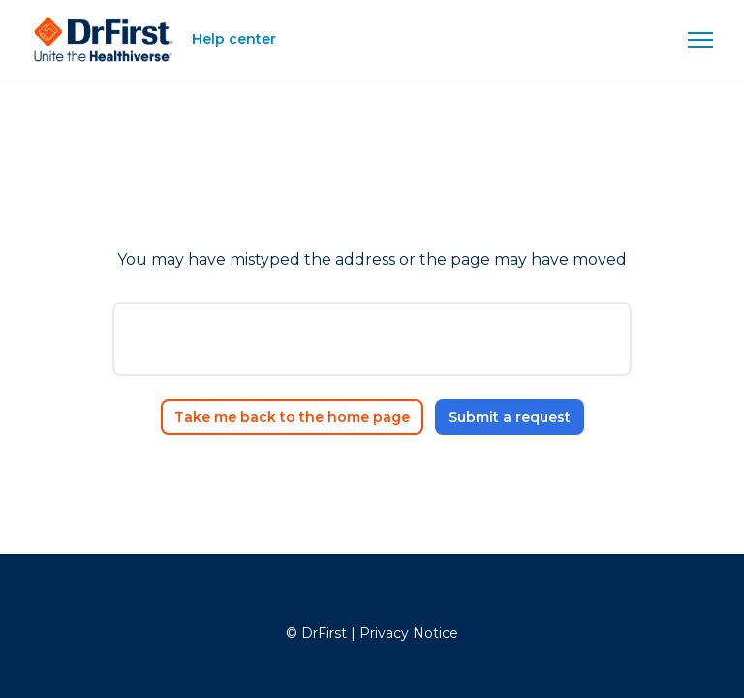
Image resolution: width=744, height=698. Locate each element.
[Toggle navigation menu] (700, 39)
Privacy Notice (408, 633)
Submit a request (510, 417)
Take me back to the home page (292, 417)
